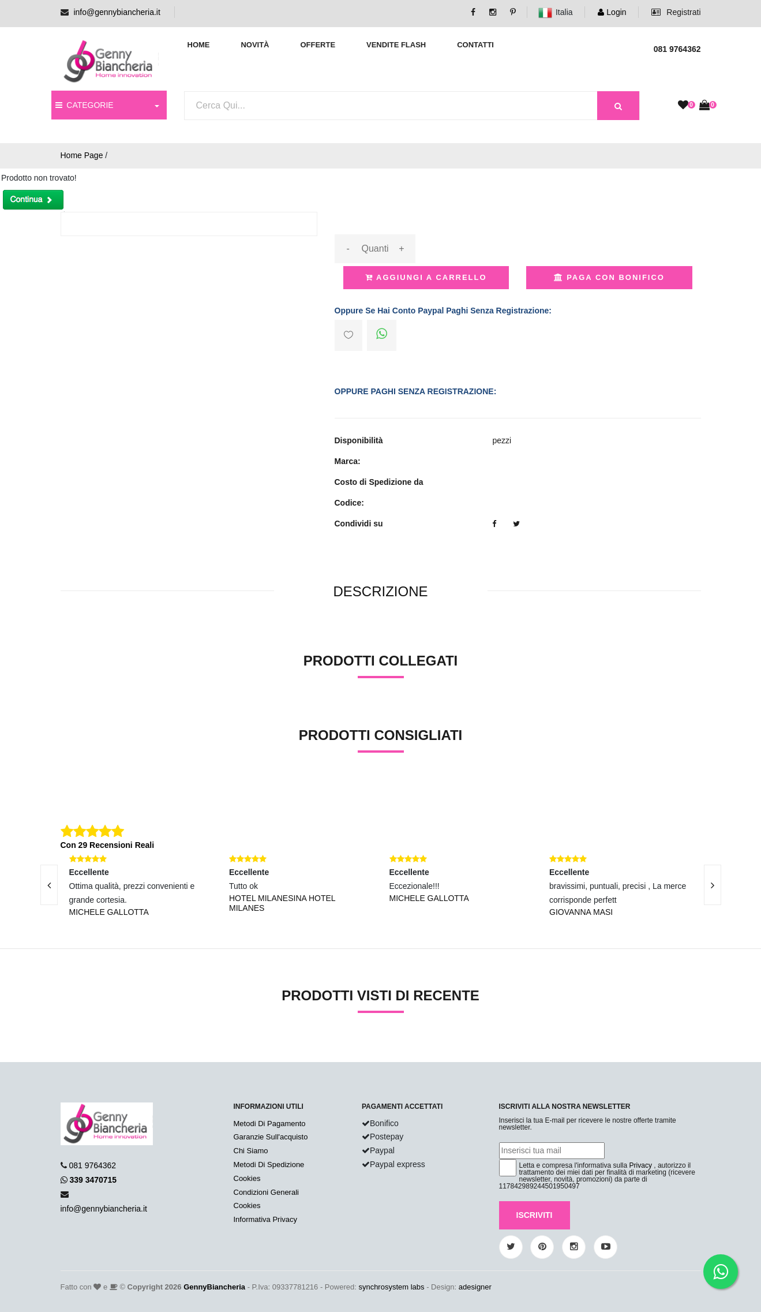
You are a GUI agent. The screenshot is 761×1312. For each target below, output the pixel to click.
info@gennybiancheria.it (116, 12)
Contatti (475, 44)
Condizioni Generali (266, 1192)
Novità (255, 44)
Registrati (675, 12)
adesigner (475, 1287)
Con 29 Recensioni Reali (108, 845)
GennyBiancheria (214, 1287)
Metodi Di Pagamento (270, 1123)
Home (199, 44)
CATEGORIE (84, 105)
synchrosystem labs (391, 1287)
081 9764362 (92, 1165)
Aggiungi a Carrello (426, 277)
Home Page (82, 155)
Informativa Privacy (266, 1219)
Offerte (317, 44)
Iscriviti (534, 1215)
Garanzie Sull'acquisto (271, 1136)
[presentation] (49, 885)
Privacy (640, 1165)
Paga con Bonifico (609, 277)
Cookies (247, 1178)
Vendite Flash (396, 44)
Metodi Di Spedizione (269, 1164)
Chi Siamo (251, 1150)
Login (612, 12)
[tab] (380, 592)
